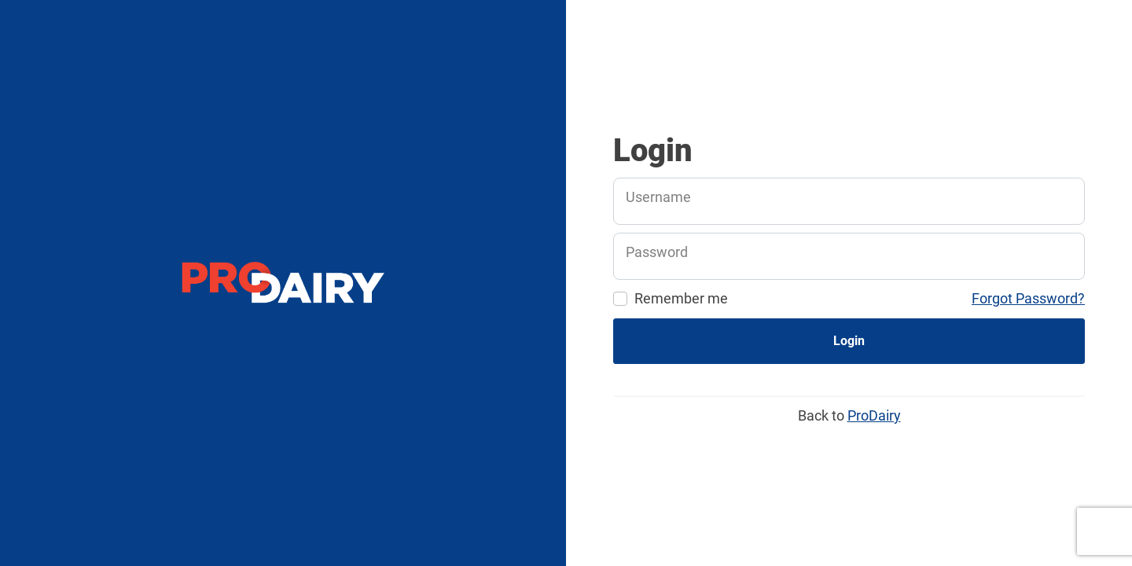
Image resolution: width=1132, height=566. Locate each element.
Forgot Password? (1028, 298)
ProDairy (874, 415)
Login (849, 340)
